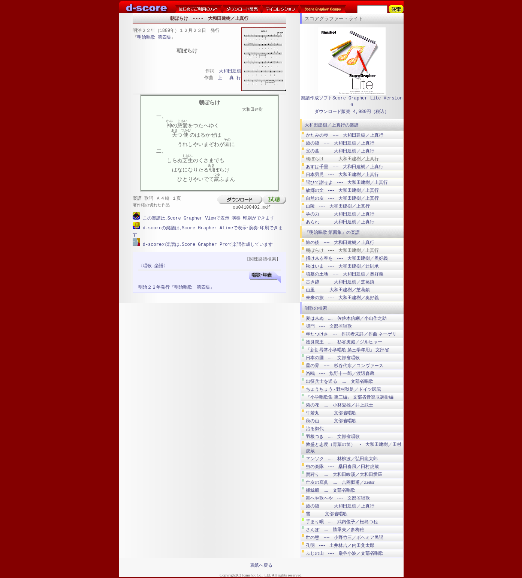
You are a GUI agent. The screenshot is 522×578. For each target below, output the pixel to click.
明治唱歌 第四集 (154, 38)
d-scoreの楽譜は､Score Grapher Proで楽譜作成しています (206, 244)
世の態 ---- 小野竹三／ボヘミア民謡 (345, 537)
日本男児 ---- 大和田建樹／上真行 (342, 174)
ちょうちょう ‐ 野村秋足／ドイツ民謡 (343, 389)
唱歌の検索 (316, 308)
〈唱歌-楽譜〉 (153, 265)
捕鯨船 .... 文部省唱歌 (330, 490)
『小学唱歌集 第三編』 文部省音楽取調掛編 (349, 397)
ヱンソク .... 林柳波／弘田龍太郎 (342, 458)
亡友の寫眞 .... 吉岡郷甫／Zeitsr (340, 482)
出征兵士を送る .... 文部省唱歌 (339, 381)
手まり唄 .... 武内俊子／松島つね (342, 521)
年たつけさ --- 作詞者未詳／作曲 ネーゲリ (351, 334)
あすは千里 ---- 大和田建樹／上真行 (345, 166)
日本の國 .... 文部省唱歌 (333, 357)
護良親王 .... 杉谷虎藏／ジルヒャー (344, 342)
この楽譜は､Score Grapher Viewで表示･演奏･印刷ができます (207, 218)
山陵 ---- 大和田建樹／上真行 (338, 206)
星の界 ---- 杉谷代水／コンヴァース (345, 365)
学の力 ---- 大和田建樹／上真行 (340, 214)
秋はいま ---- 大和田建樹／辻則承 (342, 266)
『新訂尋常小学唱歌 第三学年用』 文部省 (347, 349)
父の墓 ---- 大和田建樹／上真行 (340, 151)
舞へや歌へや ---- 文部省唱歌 (338, 498)
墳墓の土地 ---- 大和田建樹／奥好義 (345, 274)
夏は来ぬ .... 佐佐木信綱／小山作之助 (346, 318)
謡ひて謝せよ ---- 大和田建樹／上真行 (347, 182)
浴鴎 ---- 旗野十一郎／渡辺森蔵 (340, 373)
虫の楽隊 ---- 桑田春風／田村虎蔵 (342, 466)
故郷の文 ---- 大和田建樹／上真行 (342, 190)
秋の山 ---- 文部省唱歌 (331, 420)
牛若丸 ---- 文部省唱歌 (331, 412)
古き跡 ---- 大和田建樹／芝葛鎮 (340, 281)
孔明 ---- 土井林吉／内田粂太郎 (340, 545)
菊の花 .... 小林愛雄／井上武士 (339, 405)
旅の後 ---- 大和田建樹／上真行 (340, 143)
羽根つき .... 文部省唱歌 (333, 436)
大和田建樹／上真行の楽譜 (332, 125)
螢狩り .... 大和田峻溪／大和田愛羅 (344, 474)
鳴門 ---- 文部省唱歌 (329, 326)
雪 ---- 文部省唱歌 (327, 513)
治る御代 (315, 428)
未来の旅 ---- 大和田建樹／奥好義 (342, 297)
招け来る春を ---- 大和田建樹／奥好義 (347, 258)
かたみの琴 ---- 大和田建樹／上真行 (345, 135)
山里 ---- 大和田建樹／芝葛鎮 (338, 289)
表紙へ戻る (261, 565)
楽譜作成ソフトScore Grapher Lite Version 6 (351, 101)
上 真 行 (229, 78)
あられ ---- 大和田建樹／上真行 (340, 221)
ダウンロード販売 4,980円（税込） (351, 111)
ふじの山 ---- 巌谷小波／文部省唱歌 (345, 553)
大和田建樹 (230, 71)
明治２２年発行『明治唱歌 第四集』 (176, 286)
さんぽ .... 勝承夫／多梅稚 (335, 529)
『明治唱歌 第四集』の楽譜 (332, 232)
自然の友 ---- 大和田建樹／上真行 (342, 198)
